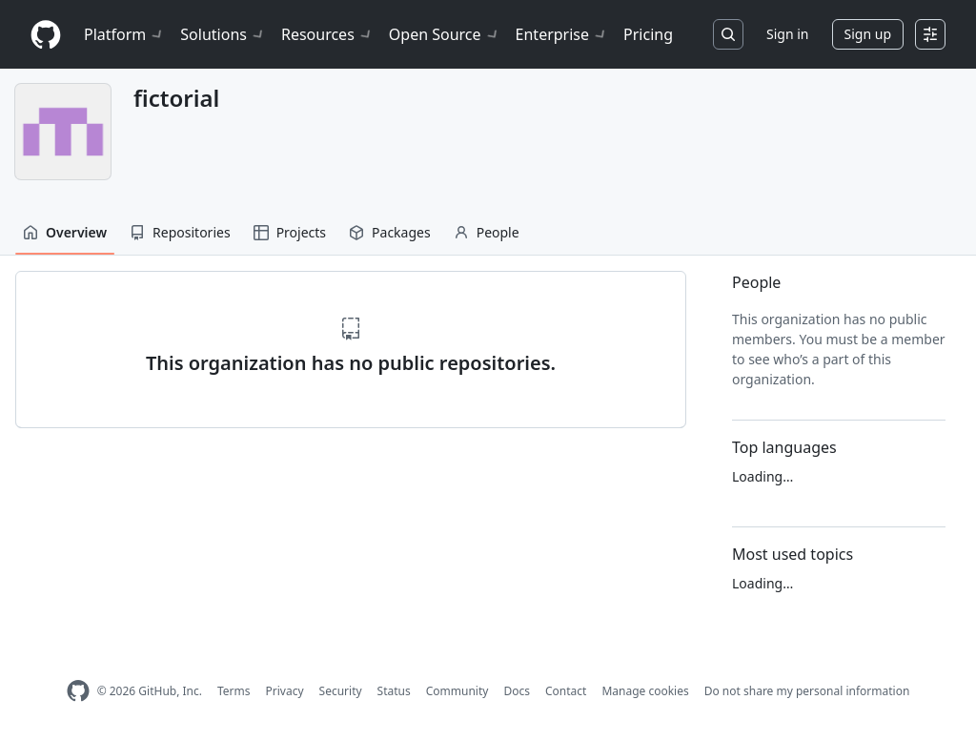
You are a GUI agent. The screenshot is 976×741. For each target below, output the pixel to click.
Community (457, 691)
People (486, 232)
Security (340, 691)
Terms (234, 691)
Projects (290, 232)
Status (394, 691)
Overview (65, 232)
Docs (516, 691)
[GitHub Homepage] (78, 691)
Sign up (867, 34)
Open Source (444, 34)
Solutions (223, 34)
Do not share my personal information (807, 691)
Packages (390, 232)
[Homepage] (45, 35)
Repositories (180, 232)
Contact (565, 691)
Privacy (285, 691)
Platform (124, 34)
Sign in (787, 34)
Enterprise (562, 34)
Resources (327, 34)
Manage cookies (644, 691)
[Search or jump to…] (728, 34)
